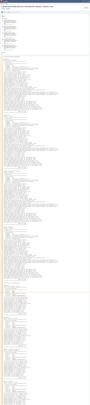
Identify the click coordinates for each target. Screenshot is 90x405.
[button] (89, 1)
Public (9, 8)
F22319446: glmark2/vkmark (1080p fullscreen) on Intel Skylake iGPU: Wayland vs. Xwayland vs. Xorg (10, 41)
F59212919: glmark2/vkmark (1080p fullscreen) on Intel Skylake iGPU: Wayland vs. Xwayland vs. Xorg (10, 28)
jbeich (9, 12)
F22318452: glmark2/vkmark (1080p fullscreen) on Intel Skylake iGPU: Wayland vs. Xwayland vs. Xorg (10, 47)
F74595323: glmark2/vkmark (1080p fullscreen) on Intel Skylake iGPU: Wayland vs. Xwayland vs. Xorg (10, 22)
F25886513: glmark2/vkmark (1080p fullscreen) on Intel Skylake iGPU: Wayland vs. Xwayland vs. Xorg (10, 34)
